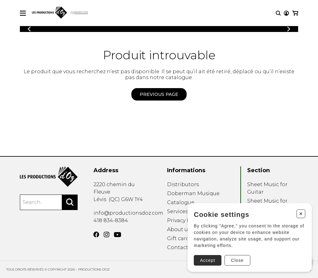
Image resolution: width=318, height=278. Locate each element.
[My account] (286, 13)
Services (177, 211)
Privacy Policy (184, 220)
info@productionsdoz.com (128, 213)
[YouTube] (117, 235)
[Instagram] (106, 234)
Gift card (178, 238)
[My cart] (295, 13)
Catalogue (180, 202)
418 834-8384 (110, 220)
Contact (177, 247)
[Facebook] (96, 234)
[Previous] (29, 29)
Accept (207, 260)
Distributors (183, 184)
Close (237, 260)
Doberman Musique (193, 193)
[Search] (70, 202)
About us (178, 229)
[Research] (278, 13)
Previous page (159, 94)
